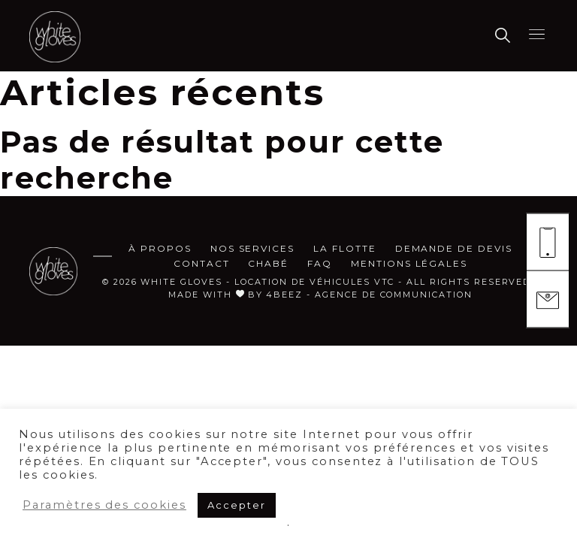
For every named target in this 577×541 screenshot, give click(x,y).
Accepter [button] (236, 505)
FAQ (319, 263)
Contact (202, 263)
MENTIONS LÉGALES (409, 263)
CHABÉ (268, 263)
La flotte (344, 248)
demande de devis (453, 248)
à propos (160, 248)
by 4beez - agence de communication (360, 294)
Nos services (252, 248)
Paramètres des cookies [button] (104, 505)
